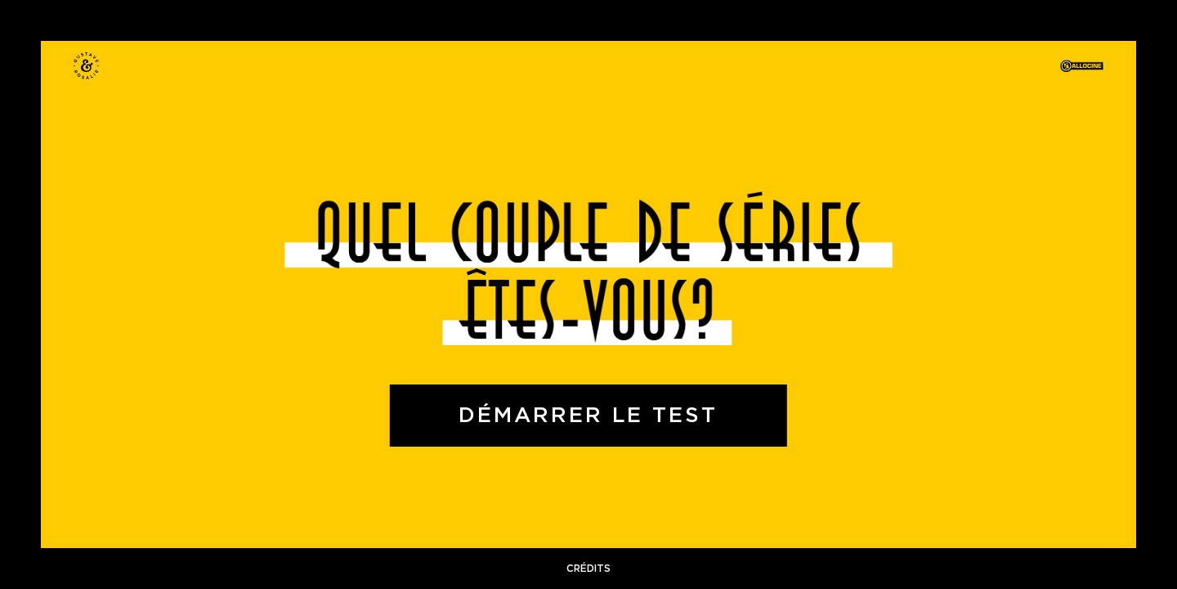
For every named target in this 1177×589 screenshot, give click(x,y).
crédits (588, 568)
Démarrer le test (588, 415)
